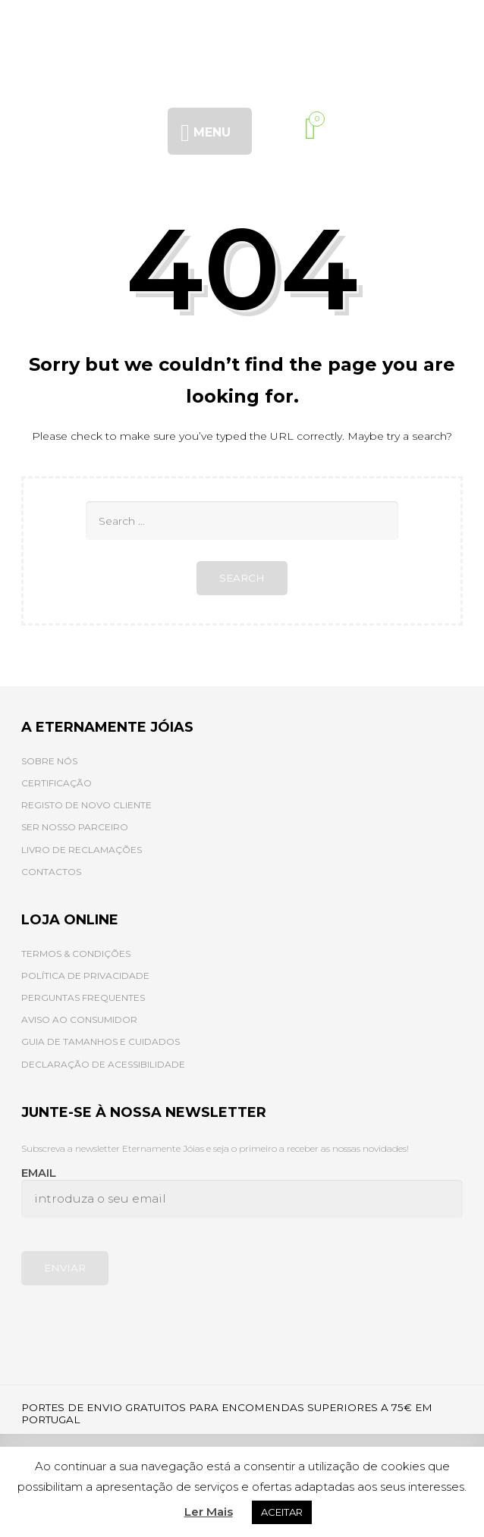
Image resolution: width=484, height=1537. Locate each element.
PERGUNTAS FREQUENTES (83, 997)
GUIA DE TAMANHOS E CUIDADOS (100, 1041)
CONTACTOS (51, 871)
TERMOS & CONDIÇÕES (75, 953)
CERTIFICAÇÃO (56, 783)
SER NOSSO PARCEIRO (74, 827)
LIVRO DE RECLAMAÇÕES (81, 849)
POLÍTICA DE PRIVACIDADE (85, 975)
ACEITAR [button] (282, 1512)
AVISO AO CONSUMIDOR (79, 1019)
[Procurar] (280, 128)
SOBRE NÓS (49, 761)
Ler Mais (208, 1511)
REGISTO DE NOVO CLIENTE (86, 805)
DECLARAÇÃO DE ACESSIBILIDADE (103, 1064)
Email (242, 1192)
